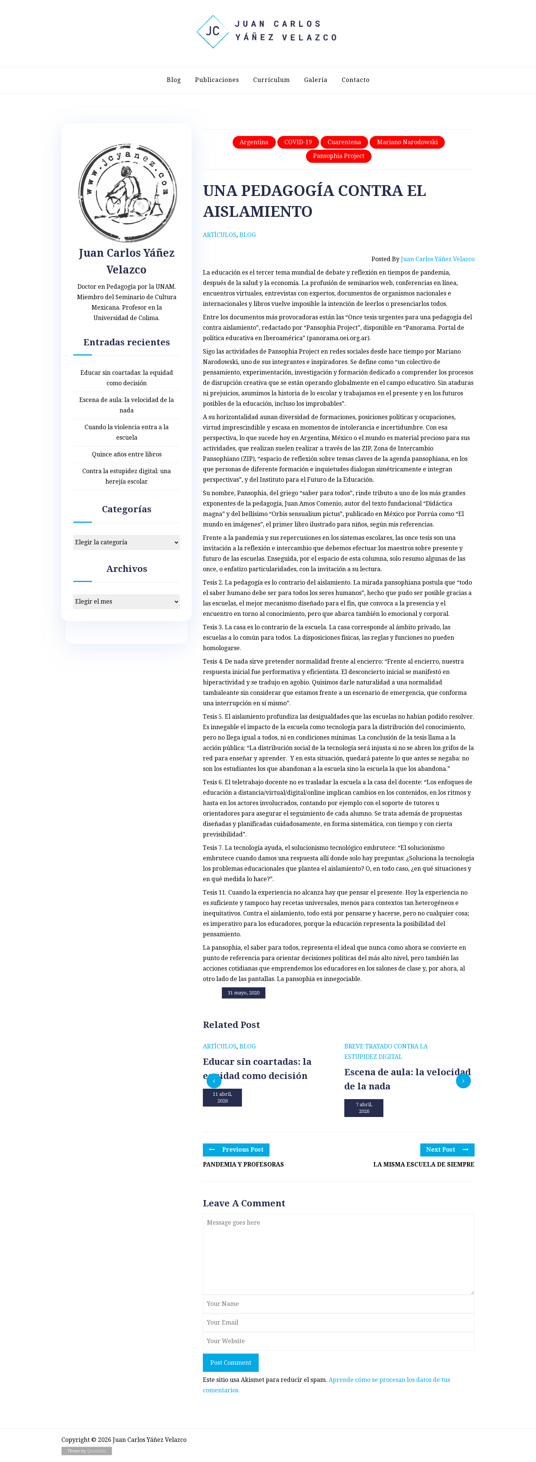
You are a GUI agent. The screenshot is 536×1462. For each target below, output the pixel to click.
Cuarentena (344, 142)
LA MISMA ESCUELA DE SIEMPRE (424, 1164)
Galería (316, 79)
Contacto (356, 79)
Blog (174, 79)
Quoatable (96, 1451)
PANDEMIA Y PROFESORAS (243, 1164)
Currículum (271, 79)
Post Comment (230, 1362)
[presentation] (214, 1080)
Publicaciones (217, 79)
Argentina (254, 142)
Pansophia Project (338, 155)
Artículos (219, 234)
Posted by (423, 259)
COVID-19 (298, 142)
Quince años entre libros (127, 454)
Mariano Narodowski (407, 142)
